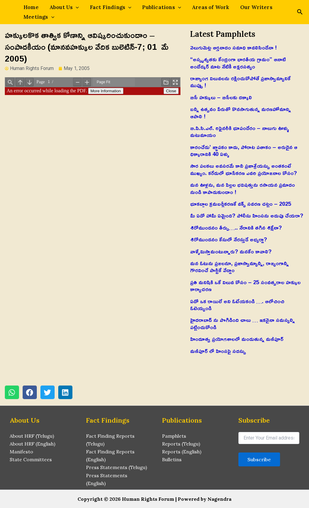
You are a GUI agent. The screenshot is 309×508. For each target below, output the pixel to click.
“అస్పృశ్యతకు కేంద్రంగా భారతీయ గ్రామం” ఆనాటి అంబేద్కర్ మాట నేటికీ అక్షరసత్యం (238, 62)
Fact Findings (105, 7)
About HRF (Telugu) (32, 435)
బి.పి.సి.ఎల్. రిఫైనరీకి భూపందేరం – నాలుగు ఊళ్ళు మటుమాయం (239, 131)
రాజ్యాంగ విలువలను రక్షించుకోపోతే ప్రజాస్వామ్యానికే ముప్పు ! (240, 81)
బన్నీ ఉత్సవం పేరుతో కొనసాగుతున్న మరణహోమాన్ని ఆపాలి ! (240, 112)
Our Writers (243, 7)
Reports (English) (182, 451)
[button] (12, 392)
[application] (72, 7)
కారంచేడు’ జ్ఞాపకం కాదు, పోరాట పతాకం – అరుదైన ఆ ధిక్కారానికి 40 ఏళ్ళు (243, 150)
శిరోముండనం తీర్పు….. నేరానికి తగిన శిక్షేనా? (236, 227)
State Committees (31, 459)
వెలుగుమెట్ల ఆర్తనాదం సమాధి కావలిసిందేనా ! (233, 47)
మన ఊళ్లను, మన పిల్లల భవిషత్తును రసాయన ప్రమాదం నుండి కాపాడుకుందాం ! (242, 188)
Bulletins (172, 459)
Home (29, 7)
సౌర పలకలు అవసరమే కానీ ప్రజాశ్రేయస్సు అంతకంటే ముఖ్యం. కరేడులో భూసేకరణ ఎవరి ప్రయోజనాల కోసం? (243, 169)
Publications (153, 7)
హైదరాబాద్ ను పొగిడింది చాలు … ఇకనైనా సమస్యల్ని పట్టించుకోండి (242, 323)
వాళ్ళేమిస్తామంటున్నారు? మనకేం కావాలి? (231, 251)
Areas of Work (199, 7)
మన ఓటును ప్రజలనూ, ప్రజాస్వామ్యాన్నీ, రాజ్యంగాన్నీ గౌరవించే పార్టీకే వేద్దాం (239, 266)
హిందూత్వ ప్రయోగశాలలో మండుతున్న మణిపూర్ (236, 339)
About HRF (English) (32, 443)
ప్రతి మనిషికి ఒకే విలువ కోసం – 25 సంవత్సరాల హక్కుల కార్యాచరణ (245, 285)
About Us (60, 7)
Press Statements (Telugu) (116, 467)
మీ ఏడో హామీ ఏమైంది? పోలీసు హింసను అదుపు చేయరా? (246, 215)
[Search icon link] (300, 12)
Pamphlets (174, 435)
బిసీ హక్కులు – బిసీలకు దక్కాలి (221, 97)
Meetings (37, 17)
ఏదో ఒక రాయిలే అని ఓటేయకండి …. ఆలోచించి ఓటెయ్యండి (237, 304)
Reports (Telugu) (181, 443)
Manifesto (21, 451)
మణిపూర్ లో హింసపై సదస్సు (218, 351)
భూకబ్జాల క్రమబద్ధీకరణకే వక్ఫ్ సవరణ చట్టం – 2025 (240, 203)
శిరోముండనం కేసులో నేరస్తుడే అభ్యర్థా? (228, 239)
